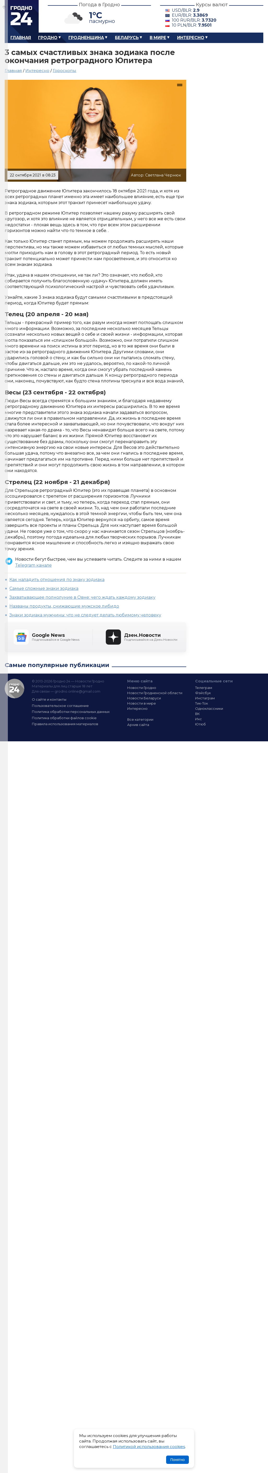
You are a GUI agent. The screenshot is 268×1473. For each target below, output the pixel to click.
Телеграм (203, 688)
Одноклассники (209, 708)
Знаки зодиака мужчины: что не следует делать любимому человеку (85, 615)
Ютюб (200, 724)
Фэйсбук (203, 693)
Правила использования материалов (65, 724)
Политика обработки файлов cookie (64, 718)
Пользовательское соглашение (60, 706)
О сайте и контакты (49, 699)
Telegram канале (33, 565)
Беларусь (127, 37)
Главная (20, 37)
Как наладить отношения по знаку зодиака (56, 579)
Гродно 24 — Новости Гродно (14, 688)
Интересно (190, 37)
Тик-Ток (201, 703)
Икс (198, 719)
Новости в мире (141, 703)
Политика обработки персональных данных (71, 712)
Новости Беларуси (144, 698)
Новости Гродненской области (154, 693)
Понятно (177, 1460)
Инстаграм (205, 698)
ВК (197, 714)
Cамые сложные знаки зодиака (43, 588)
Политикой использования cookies (149, 1446)
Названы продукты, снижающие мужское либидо (64, 606)
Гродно (47, 37)
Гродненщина (86, 37)
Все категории (140, 719)
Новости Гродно (141, 688)
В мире (158, 37)
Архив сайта (138, 725)
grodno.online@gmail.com (77, 691)
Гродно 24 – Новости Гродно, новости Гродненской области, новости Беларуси (22, 16)
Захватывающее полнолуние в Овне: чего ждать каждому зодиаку (82, 597)
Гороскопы (64, 70)
